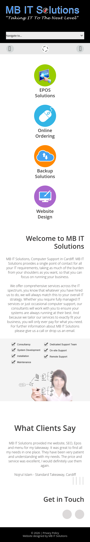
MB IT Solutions (57, 536)
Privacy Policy (51, 533)
